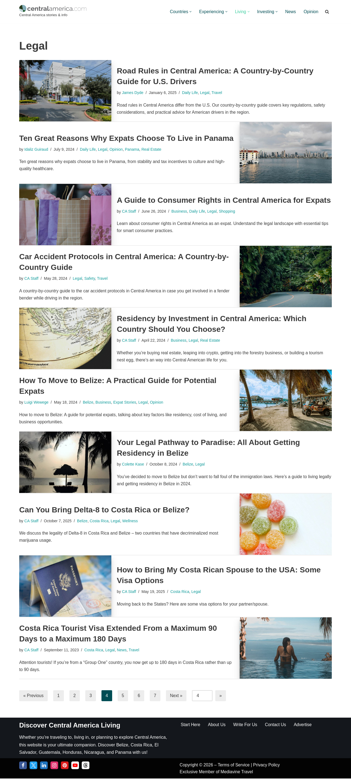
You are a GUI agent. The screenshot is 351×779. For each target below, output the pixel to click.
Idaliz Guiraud (36, 149)
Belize (89, 402)
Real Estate (154, 149)
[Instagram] (54, 765)
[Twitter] (33, 765)
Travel (219, 92)
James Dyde (133, 92)
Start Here (191, 724)
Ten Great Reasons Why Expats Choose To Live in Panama (126, 137)
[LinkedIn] (44, 765)
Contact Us (277, 724)
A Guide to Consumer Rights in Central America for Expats (224, 199)
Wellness (132, 520)
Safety (91, 278)
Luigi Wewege (36, 402)
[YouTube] (75, 765)
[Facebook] (23, 765)
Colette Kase (133, 464)
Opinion (310, 11)
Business (180, 211)
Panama (134, 149)
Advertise (305, 724)
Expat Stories (127, 402)
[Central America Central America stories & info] (52, 11)
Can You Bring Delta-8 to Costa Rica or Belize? (104, 509)
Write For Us (246, 724)
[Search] (327, 12)
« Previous (33, 695)
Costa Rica (100, 520)
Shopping (229, 211)
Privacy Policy (268, 765)
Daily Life (191, 92)
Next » (177, 695)
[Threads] (85, 765)
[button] (188, 12)
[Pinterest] (65, 765)
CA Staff (129, 211)
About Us (217, 724)
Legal (206, 92)
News (290, 11)
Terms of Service (236, 765)
